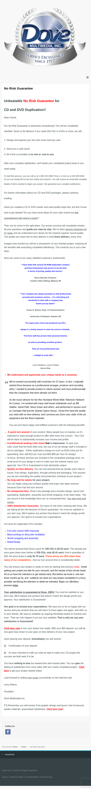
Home (15, 747)
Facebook (9, 754)
